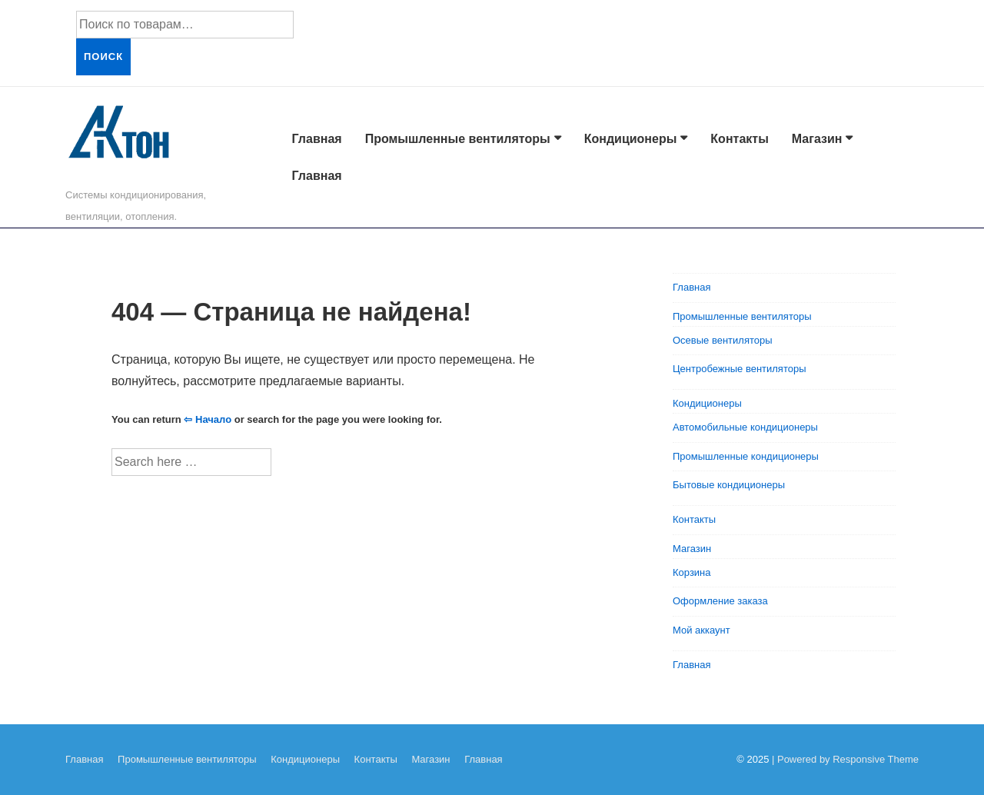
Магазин (817, 138)
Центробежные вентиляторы (739, 368)
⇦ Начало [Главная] (207, 419)
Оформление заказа (720, 601)
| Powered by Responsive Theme (845, 759)
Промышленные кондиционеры (746, 456)
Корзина (692, 572)
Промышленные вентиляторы (457, 138)
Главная (317, 138)
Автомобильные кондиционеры (745, 427)
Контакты (739, 138)
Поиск (103, 56)
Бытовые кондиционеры (729, 485)
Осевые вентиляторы (723, 340)
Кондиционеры (630, 138)
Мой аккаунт (701, 630)
